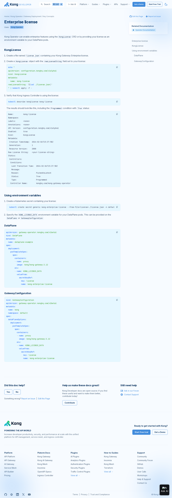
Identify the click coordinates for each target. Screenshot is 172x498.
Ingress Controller (45, 475)
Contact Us (142, 483)
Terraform (108, 468)
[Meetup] (11, 494)
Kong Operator (16, 16)
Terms (75, 494)
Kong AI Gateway (45, 460)
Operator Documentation (144, 30)
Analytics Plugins (78, 460)
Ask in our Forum (129, 390)
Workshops (142, 475)
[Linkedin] (17, 494)
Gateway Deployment (32, 16)
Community (142, 456)
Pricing (7, 475)
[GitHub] (5, 494)
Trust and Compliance (100, 494)
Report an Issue (28, 398)
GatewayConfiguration (144, 61)
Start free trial (141, 432)
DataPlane (138, 55)
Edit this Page (44, 398)
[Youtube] (29, 494)
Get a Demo (139, 4)
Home (6, 16)
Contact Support (129, 394)
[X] (23, 494)
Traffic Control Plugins (80, 471)
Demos (140, 468)
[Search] (51, 4)
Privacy (84, 494)
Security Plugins (78, 468)
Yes (8, 392)
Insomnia (41, 468)
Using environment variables (144, 50)
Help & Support (144, 479)
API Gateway (9, 460)
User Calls (141, 471)
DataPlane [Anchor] (10, 225)
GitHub (140, 464)
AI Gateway (9, 464)
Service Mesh (10, 468)
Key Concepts (48, 16)
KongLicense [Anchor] (12, 50)
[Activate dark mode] (166, 4)
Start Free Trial (155, 4)
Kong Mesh (42, 464)
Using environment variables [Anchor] (22, 195)
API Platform (9, 456)
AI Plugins (75, 456)
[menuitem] (84, 4)
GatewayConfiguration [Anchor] (17, 293)
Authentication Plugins (80, 464)
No (17, 392)
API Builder (9, 471)
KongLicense (137, 46)
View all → (75, 475)
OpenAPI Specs (44, 471)
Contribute (70, 403)
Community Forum (145, 460)
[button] (117, 67)
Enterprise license (140, 41)
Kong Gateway (43, 456)
